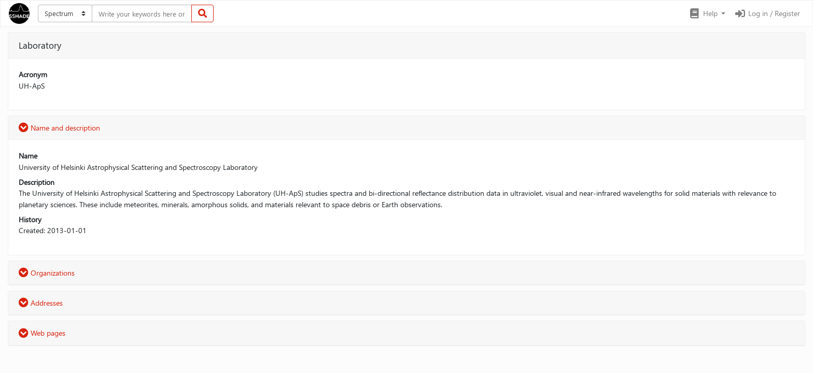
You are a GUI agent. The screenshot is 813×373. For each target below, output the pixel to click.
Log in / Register (767, 13)
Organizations (47, 273)
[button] (707, 13)
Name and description (59, 128)
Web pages (42, 333)
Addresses (41, 303)
